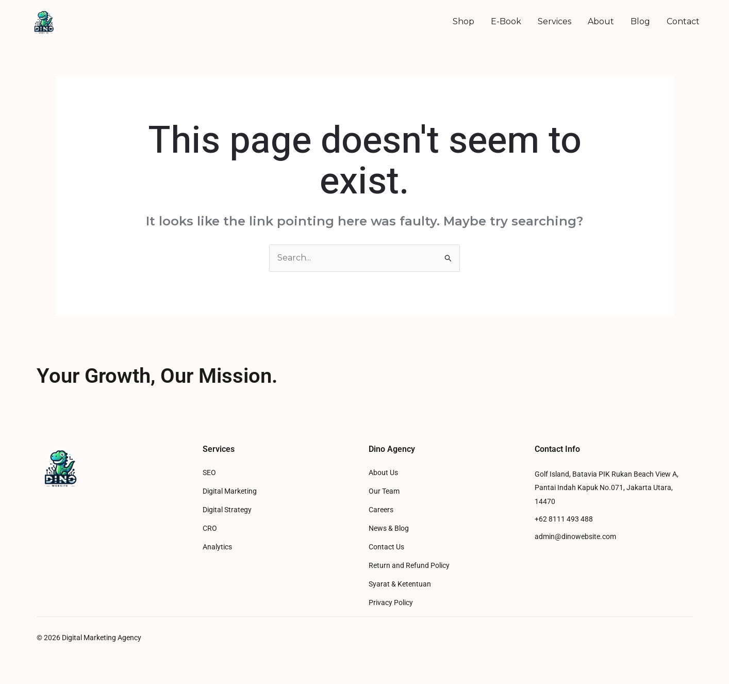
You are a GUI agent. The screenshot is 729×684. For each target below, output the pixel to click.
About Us (383, 472)
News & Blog (389, 528)
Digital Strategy (227, 510)
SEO (209, 472)
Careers (381, 510)
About (601, 21)
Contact (683, 21)
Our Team (384, 491)
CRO (210, 528)
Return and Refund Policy (409, 565)
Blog (640, 21)
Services (554, 21)
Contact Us (386, 547)
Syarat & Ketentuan (400, 584)
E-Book (506, 21)
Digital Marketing (230, 491)
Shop (463, 21)
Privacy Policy (391, 602)
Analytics (217, 547)
